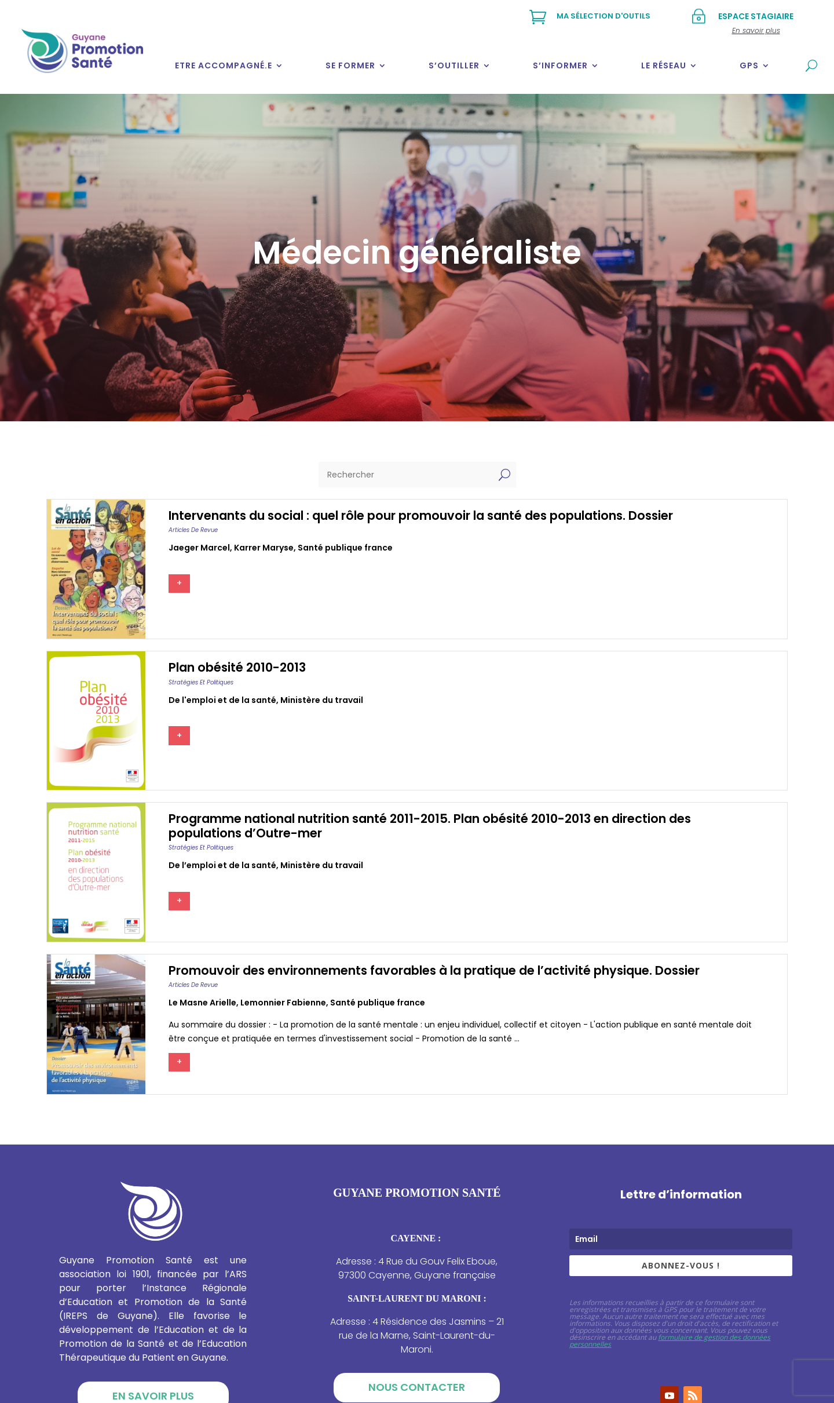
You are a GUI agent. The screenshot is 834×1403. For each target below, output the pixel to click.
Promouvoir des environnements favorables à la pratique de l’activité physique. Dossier (434, 970)
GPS (749, 65)
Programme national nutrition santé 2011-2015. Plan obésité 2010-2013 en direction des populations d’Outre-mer (430, 825)
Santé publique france (345, 547)
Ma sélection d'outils (603, 15)
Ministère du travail (321, 700)
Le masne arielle (202, 1002)
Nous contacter (416, 1387)
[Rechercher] (406, 474)
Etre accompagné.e (223, 65)
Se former (350, 65)
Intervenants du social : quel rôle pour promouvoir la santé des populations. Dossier (421, 515)
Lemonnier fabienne (283, 1002)
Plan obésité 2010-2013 (237, 667)
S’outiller (454, 65)
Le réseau (663, 65)
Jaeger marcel (199, 547)
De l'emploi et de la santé (222, 700)
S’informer (560, 65)
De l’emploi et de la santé (222, 865)
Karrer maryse (264, 547)
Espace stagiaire (755, 16)
